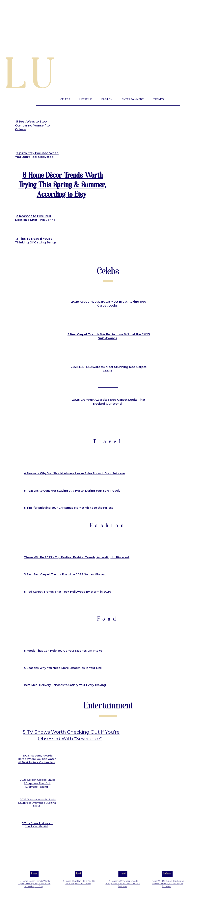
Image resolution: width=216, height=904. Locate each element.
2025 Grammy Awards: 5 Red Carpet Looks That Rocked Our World (108, 401)
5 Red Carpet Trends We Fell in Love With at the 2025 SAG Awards (109, 336)
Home (34, 879)
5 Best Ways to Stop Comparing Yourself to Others (32, 125)
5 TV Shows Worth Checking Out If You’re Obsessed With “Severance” (71, 738)
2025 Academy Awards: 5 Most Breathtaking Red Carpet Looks (108, 303)
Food (78, 879)
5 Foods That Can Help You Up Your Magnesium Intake (62, 650)
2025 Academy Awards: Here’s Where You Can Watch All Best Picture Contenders (37, 765)
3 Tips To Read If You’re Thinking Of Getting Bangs (35, 240)
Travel (123, 879)
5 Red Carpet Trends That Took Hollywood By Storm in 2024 (66, 591)
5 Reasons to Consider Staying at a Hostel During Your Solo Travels (71, 490)
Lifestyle (25, 113)
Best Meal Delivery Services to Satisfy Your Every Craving (64, 685)
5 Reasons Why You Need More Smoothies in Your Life (62, 668)
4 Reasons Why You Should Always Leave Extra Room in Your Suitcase (73, 473)
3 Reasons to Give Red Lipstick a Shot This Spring (35, 218)
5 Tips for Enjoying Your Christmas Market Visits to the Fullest (67, 507)
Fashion (167, 879)
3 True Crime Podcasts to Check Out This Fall (37, 830)
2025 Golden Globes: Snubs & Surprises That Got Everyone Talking (37, 788)
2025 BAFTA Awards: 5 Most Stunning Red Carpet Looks (109, 369)
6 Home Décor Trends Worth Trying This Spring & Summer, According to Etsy (62, 186)
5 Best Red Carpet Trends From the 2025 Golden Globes (64, 574)
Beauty (23, 206)
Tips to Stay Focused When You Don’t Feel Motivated (37, 155)
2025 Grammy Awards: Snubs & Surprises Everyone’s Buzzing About (37, 808)
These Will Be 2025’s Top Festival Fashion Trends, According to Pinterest (75, 557)
